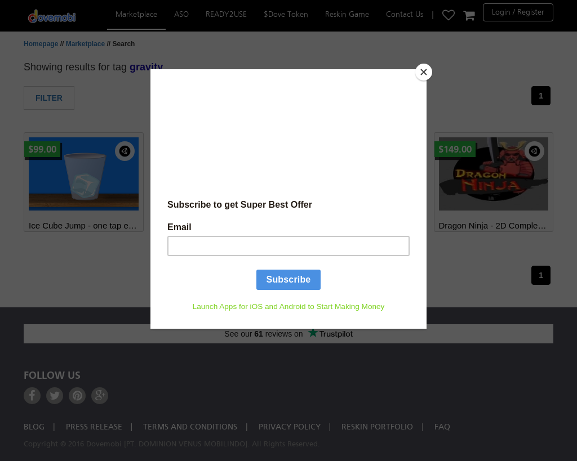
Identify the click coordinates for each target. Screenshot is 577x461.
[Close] (423, 72)
